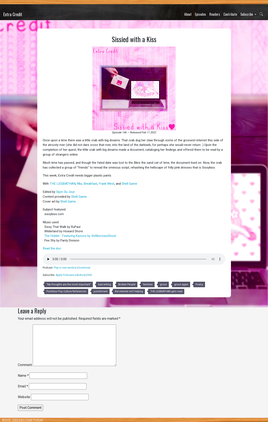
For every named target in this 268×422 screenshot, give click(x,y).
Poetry (199, 284)
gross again (181, 284)
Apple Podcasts (65, 275)
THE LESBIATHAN (63, 184)
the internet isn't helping (129, 291)
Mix (79, 184)
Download (84, 267)
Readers (214, 14)
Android (80, 275)
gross (163, 284)
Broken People (126, 284)
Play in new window (65, 267)
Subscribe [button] (247, 14)
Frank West (106, 184)
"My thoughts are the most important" (68, 284)
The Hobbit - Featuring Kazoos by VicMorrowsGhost (80, 236)
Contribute (230, 14)
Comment (25, 365)
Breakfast (90, 184)
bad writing (104, 284)
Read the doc (52, 248)
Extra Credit (12, 14)
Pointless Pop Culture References (66, 291)
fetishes (148, 284)
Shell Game (129, 184)
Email (23, 386)
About (188, 14)
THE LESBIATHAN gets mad (166, 291)
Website (24, 397)
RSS (89, 275)
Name (23, 376)
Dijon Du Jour (65, 192)
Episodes (200, 14)
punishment (101, 291)
